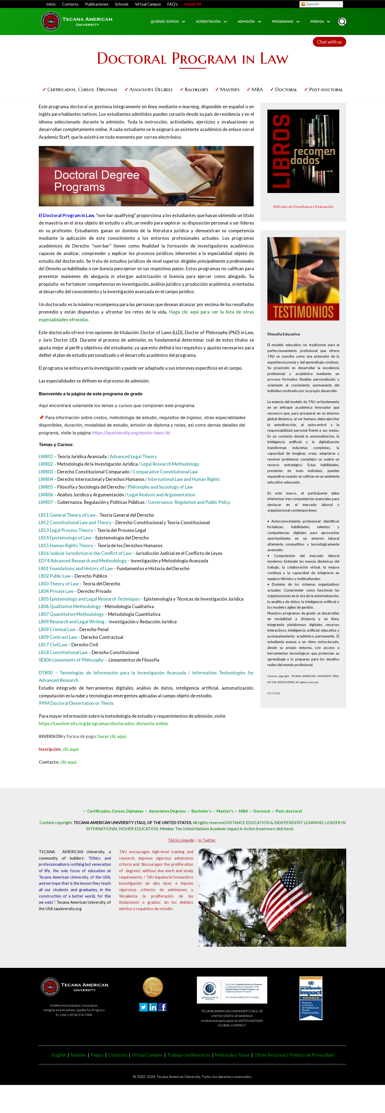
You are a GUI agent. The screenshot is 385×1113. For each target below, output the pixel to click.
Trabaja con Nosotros (188, 1055)
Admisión (246, 21)
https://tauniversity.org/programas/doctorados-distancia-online (103, 723)
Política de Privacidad (311, 1055)
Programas (282, 21)
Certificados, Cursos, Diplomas (82, 89)
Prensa (317, 21)
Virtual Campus (148, 4)
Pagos (97, 1055)
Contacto (70, 4)
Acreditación (208, 21)
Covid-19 (192, 4)
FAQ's (172, 4)
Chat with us (329, 42)
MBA (257, 89)
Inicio (51, 4)
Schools (122, 4)
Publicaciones (97, 4)
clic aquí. (71, 749)
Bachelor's (196, 89)
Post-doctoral (326, 89)
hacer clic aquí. (112, 736)
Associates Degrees (151, 89)
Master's (230, 89)
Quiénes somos (165, 21)
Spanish (310, 4)
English (59, 1055)
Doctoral (286, 89)
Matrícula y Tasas (232, 1055)
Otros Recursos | (272, 1055)
